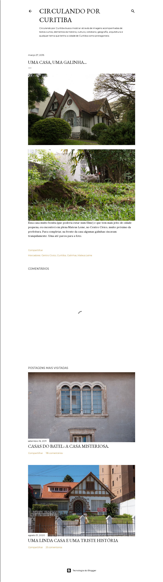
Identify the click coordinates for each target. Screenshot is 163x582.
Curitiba (61, 255)
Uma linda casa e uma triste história (73, 540)
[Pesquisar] (133, 10)
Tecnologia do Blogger (81, 570)
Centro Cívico (48, 255)
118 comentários (54, 453)
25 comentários (54, 547)
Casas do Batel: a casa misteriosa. (68, 446)
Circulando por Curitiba (69, 15)
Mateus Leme (85, 255)
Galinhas (72, 255)
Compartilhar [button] (35, 250)
